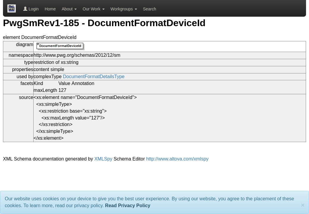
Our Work (94, 9)
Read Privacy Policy (127, 205)
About (69, 9)
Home (50, 9)
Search (149, 9)
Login (31, 9)
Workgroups (124, 9)
